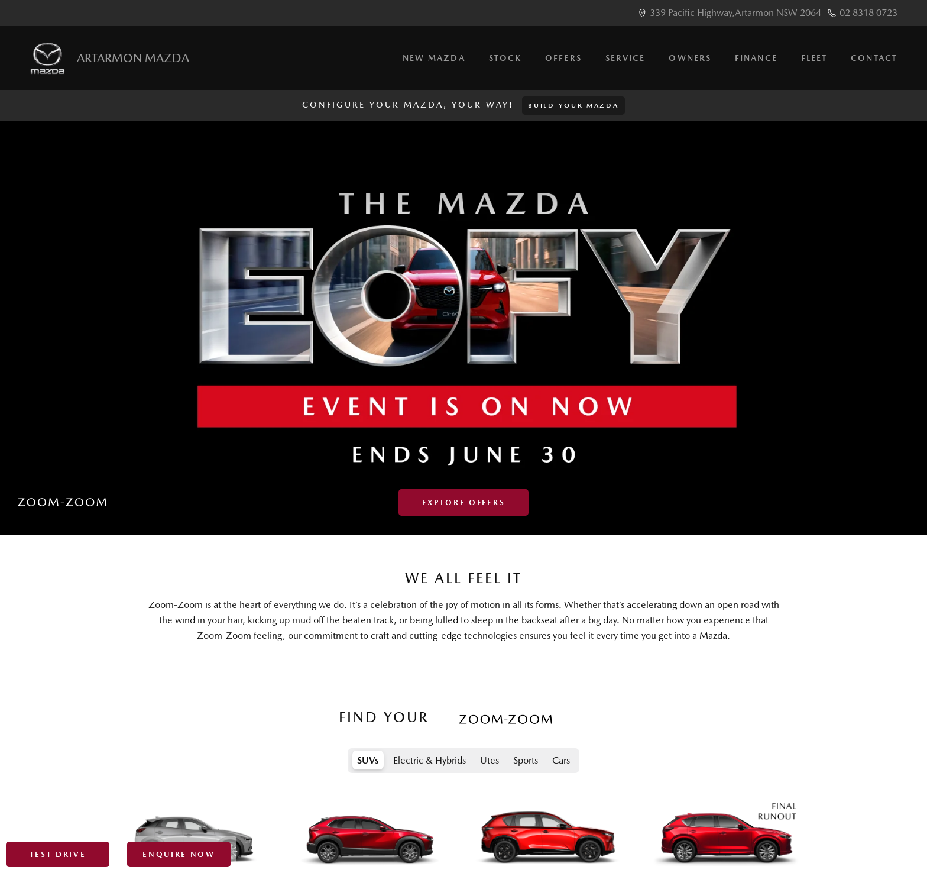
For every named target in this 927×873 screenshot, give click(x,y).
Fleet (814, 58)
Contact (874, 58)
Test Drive (58, 854)
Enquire (178, 854)
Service (625, 58)
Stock (505, 58)
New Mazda (434, 58)
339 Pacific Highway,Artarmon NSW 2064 (735, 12)
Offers (563, 58)
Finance (756, 58)
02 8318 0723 (868, 12)
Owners (690, 58)
